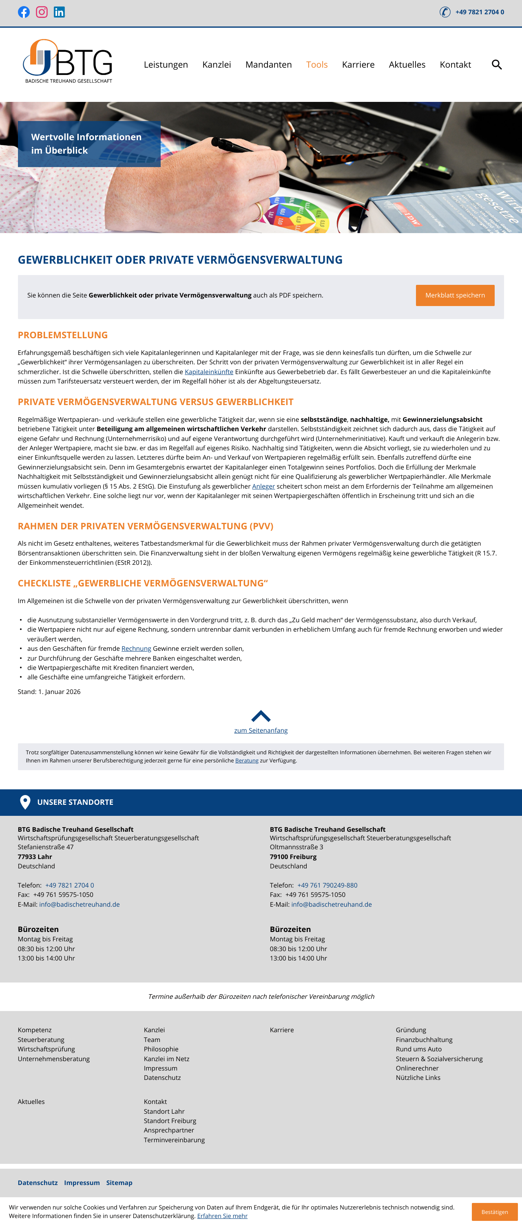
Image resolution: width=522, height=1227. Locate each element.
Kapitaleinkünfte (209, 371)
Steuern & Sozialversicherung (439, 1058)
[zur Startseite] (69, 65)
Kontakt (455, 64)
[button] (471, 12)
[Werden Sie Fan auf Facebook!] (24, 12)
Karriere (358, 64)
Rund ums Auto (419, 1048)
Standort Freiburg (170, 1120)
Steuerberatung (41, 1039)
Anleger (263, 486)
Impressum (161, 1068)
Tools (317, 64)
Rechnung (136, 648)
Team (152, 1039)
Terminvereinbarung (174, 1139)
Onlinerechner (417, 1068)
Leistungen (166, 64)
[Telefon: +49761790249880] (326, 885)
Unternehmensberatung (54, 1058)
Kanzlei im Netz (167, 1058)
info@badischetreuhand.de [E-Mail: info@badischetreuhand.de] (79, 904)
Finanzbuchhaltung (424, 1039)
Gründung (411, 1029)
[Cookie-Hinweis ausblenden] (495, 1212)
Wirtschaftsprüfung (46, 1048)
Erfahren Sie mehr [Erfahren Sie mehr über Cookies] (222, 1216)
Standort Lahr (164, 1111)
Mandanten (269, 64)
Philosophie (161, 1048)
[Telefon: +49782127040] (68, 885)
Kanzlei (216, 64)
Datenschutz (162, 1077)
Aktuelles (407, 64)
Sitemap (119, 1182)
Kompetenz (35, 1029)
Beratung (247, 760)
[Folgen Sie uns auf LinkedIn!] (60, 12)
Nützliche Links (418, 1077)
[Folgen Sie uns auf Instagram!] (42, 12)
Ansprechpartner (169, 1130)
